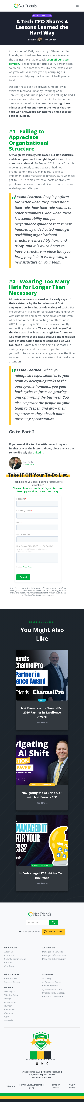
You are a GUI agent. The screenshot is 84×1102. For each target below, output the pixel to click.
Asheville (8, 1020)
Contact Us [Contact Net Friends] (55, 931)
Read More (42, 722)
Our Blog (46, 978)
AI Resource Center (52, 982)
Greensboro (10, 1002)
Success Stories (12, 982)
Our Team (9, 966)
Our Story (9, 955)
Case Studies (10, 978)
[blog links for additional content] (42, 675)
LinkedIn (37, 452)
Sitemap (10, 1086)
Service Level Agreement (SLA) (31, 1086)
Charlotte (9, 1013)
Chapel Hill (9, 1009)
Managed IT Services (52, 951)
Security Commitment (15, 958)
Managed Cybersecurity (54, 958)
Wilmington (9, 991)
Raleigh (8, 998)
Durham (8, 1005)
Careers (8, 962)
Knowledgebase (50, 985)
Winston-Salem (11, 995)
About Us (9, 951)
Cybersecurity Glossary (53, 992)
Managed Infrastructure (54, 955)
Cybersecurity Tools (52, 989)
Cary (6, 1016)
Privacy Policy (72, 1086)
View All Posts (28, 464)
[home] (24, 6)
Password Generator (52, 996)
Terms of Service (55, 1086)
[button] (77, 5)
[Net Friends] (41, 914)
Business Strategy (42, 16)
